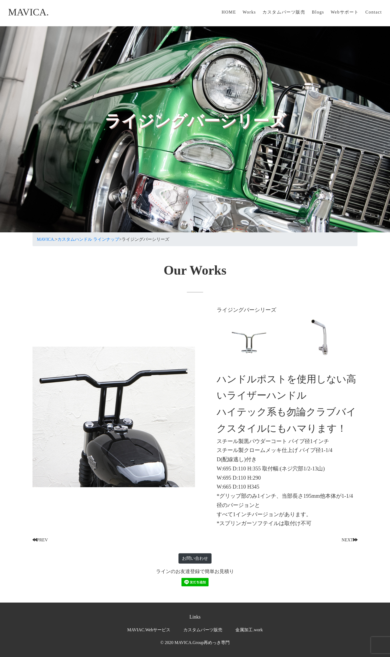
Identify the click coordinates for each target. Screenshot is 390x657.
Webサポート (345, 12)
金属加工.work (249, 629)
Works (249, 12)
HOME (229, 12)
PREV (40, 540)
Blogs (318, 12)
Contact (373, 12)
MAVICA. (28, 12)
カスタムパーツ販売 (283, 12)
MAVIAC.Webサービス (149, 629)
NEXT (350, 540)
